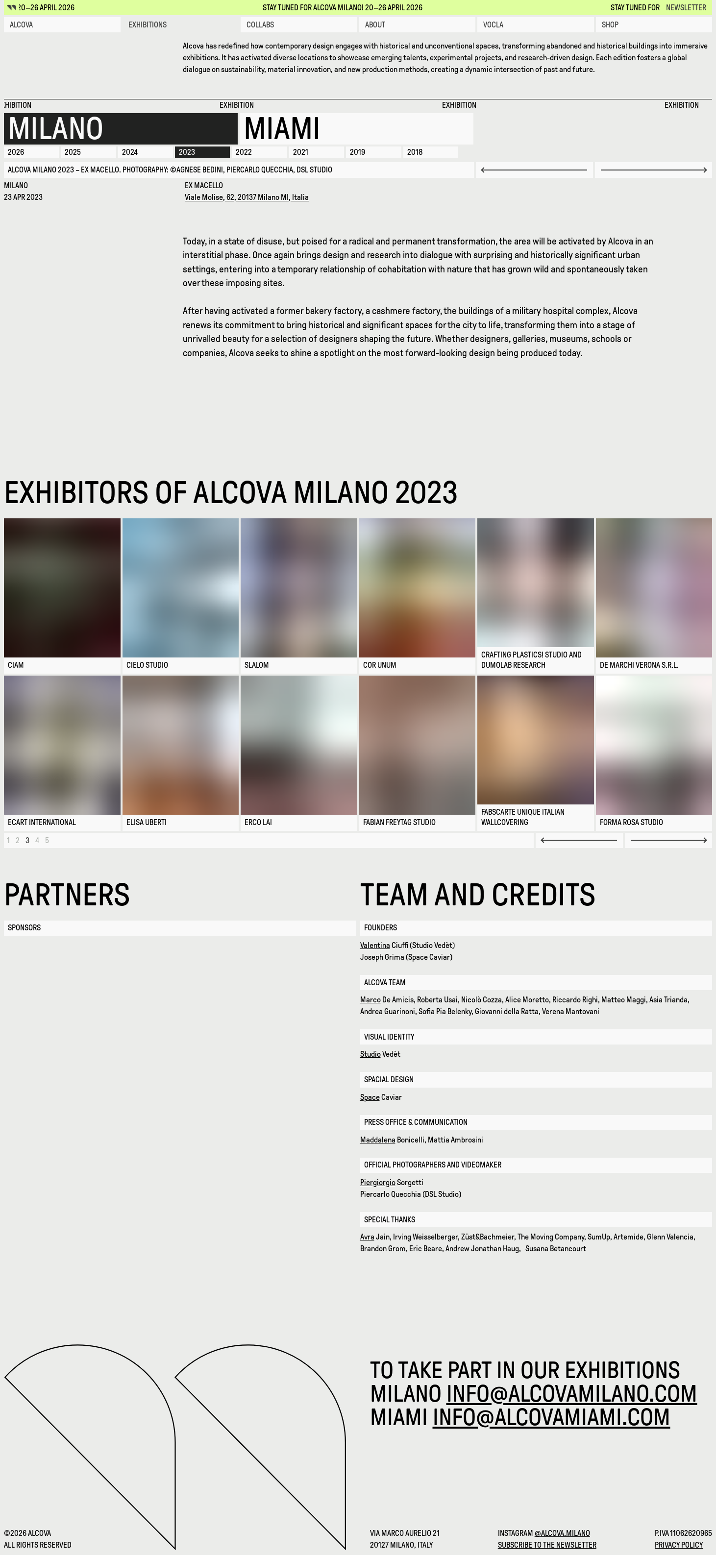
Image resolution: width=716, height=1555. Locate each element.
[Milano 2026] (121, 129)
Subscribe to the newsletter (547, 1545)
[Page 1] (8, 840)
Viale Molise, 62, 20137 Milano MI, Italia (247, 197)
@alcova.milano (562, 1533)
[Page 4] (37, 840)
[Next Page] (668, 840)
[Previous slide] (534, 169)
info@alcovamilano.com (571, 1394)
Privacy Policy (679, 1545)
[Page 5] (47, 840)
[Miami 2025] (356, 129)
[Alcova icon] (11, 7)
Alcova (21, 25)
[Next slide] (653, 169)
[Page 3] (27, 840)
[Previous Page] (579, 840)
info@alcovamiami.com (551, 1417)
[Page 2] (18, 840)
